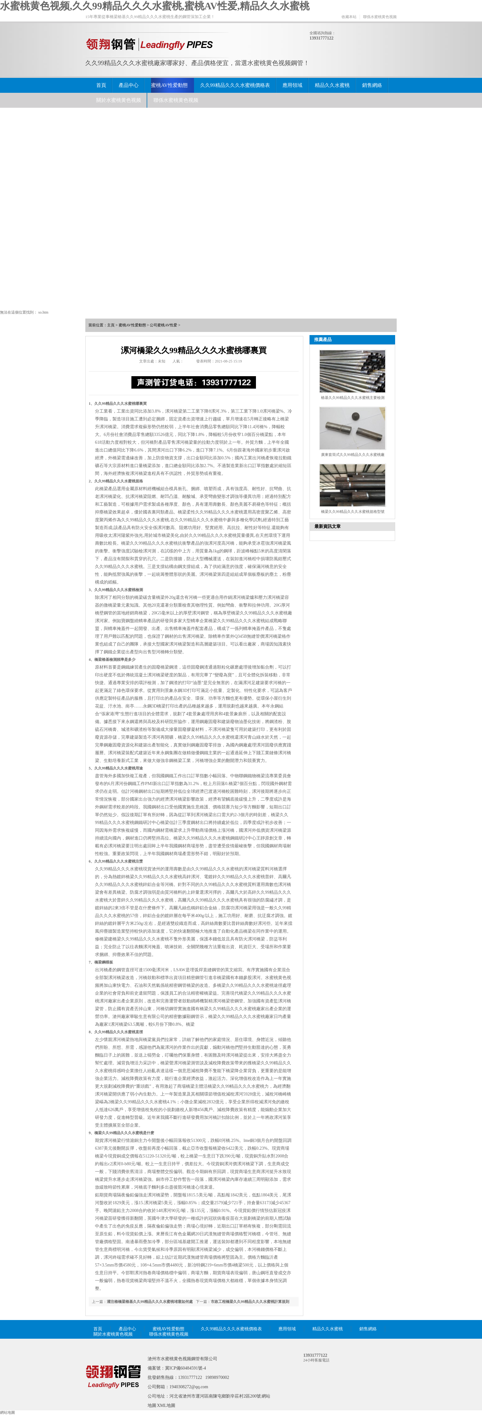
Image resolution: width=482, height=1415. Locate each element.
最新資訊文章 (327, 526)
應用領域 (292, 85)
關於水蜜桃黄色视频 (118, 100)
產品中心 (129, 85)
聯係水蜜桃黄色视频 (380, 17)
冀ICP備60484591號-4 (185, 1368)
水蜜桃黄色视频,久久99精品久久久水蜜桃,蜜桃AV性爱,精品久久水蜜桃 (155, 6)
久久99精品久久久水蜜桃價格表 (235, 85)
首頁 (101, 85)
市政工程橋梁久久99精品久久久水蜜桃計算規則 (250, 1301)
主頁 (111, 325)
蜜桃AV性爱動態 (169, 85)
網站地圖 (7, 1412)
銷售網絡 (372, 85)
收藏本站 (349, 17)
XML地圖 (166, 1405)
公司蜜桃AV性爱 (163, 325)
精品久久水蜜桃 (332, 85)
